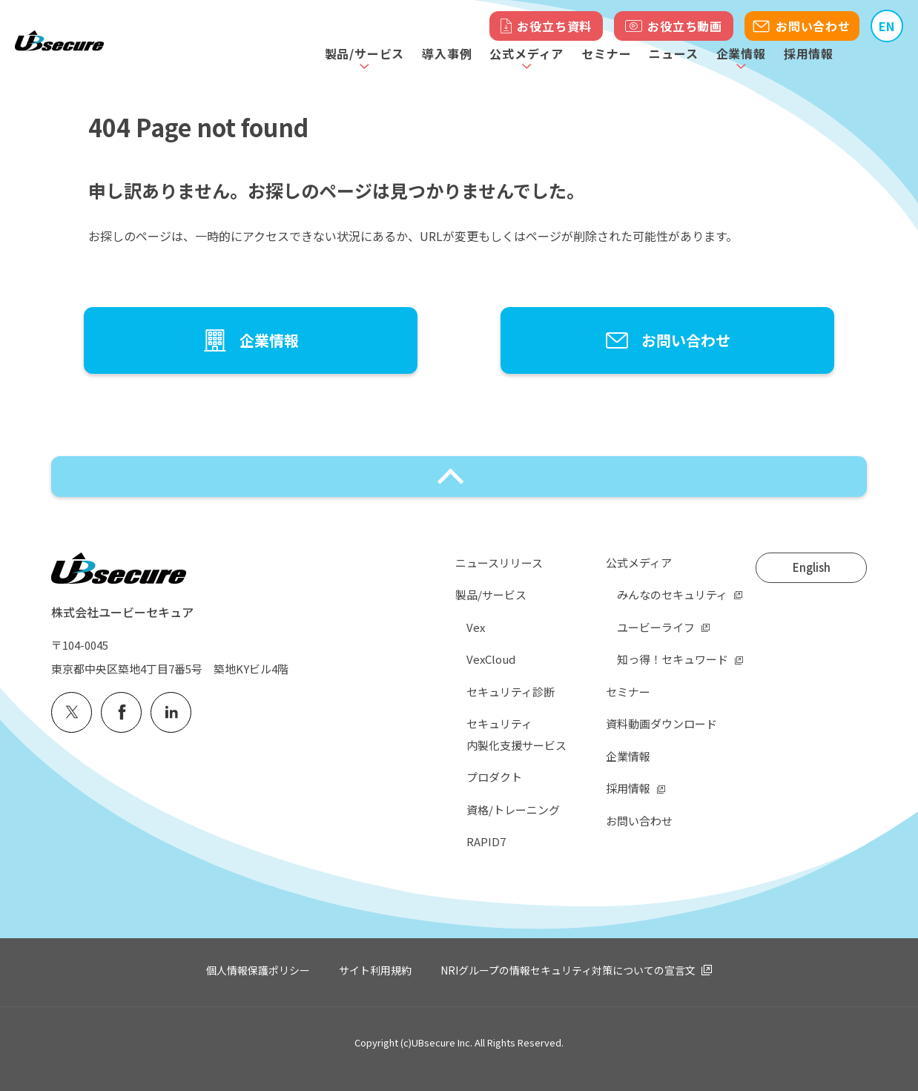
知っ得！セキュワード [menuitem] (672, 659)
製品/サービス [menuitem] (490, 594)
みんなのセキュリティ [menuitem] (672, 594)
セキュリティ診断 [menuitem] (510, 691)
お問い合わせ (813, 26)
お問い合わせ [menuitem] (639, 820)
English (812, 567)
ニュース (673, 53)
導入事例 (447, 53)
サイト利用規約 (375, 970)
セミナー (606, 53)
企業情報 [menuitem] (628, 756)
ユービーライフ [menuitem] (656, 627)
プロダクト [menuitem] (494, 777)
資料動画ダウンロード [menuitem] (661, 723)
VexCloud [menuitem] (490, 659)
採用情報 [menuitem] (628, 788)
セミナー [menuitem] (628, 691)
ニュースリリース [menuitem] (499, 562)
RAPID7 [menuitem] (486, 841)
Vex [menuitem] (475, 627)
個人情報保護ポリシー (258, 970)
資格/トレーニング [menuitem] (513, 809)
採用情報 (808, 53)
